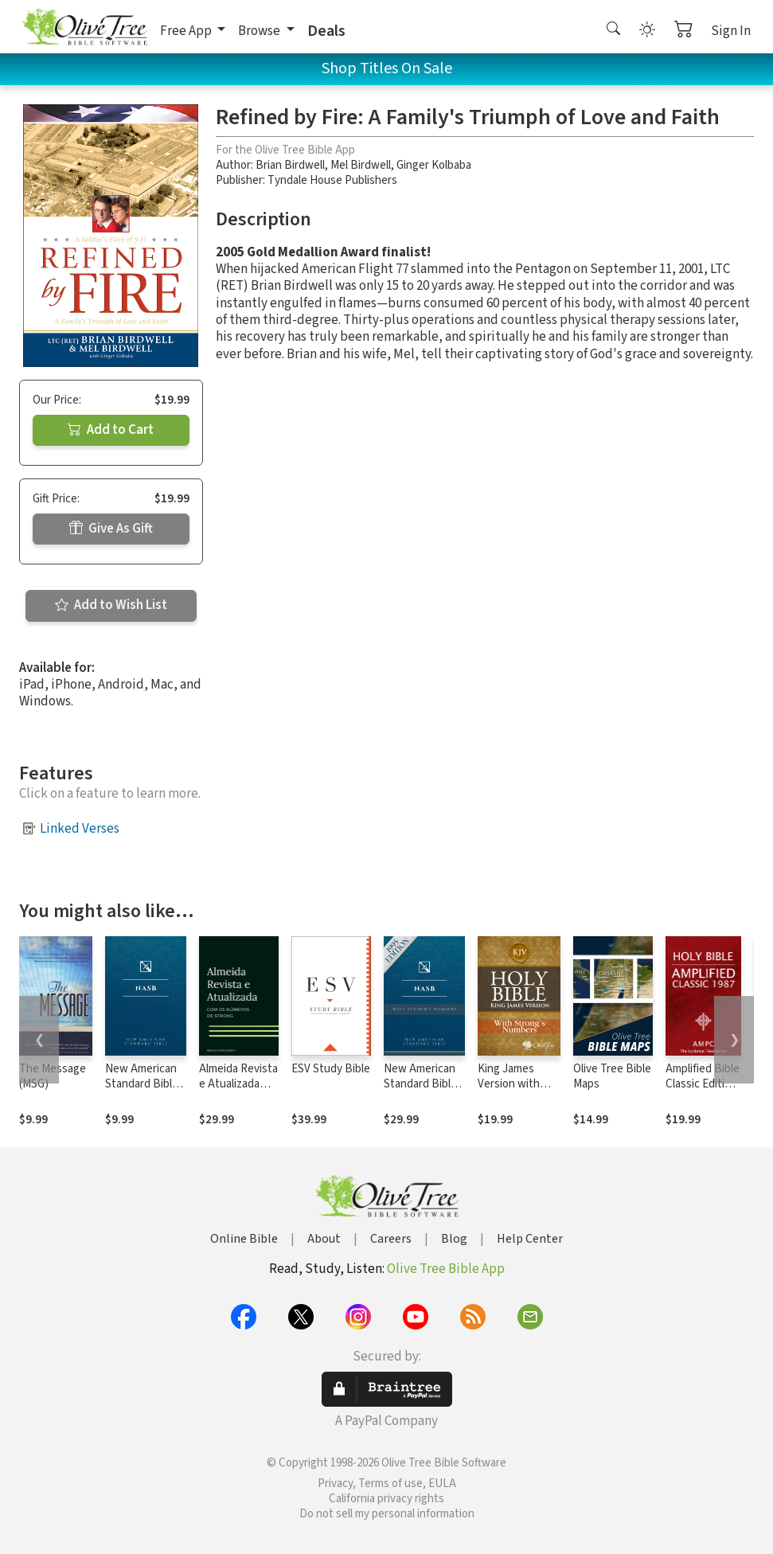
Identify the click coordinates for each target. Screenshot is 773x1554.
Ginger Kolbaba (433, 165)
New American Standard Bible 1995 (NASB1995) (141, 1091)
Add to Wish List (111, 605)
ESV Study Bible (330, 1068)
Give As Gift (111, 528)
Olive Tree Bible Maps (612, 1076)
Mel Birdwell (360, 165)
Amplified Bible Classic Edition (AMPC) (703, 1083)
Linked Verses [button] (79, 828)
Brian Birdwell (290, 165)
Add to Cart (111, 429)
